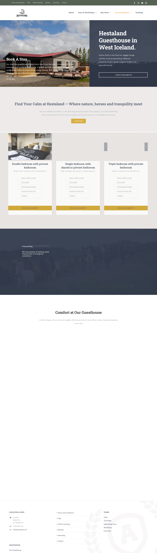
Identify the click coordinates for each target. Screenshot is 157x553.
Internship (61, 535)
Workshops (108, 527)
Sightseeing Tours (110, 524)
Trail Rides (107, 521)
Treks (106, 517)
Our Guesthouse (15, 550)
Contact (60, 541)
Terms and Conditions (66, 513)
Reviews (61, 530)
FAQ (59, 518)
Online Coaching (64, 524)
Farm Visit (107, 531)
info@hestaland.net (20, 530)
